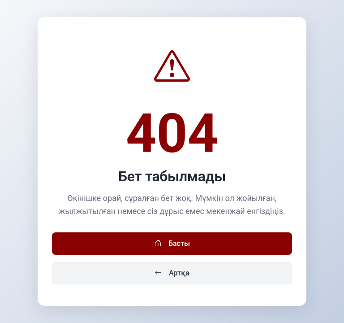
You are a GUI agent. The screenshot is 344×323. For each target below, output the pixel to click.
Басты (172, 243)
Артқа (172, 273)
